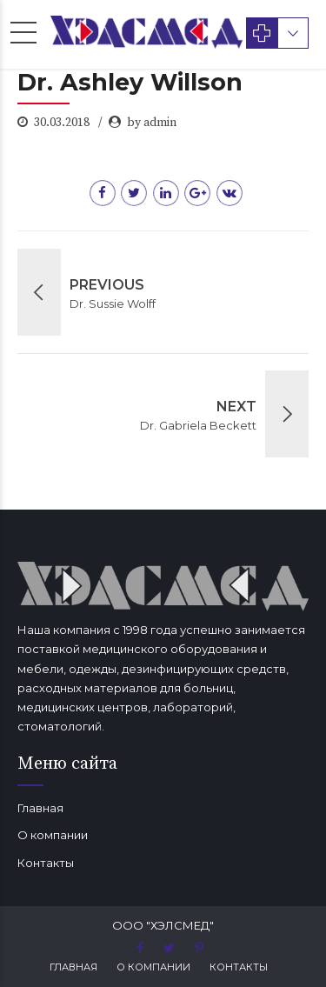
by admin (151, 122)
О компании (52, 835)
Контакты (45, 863)
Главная (40, 808)
